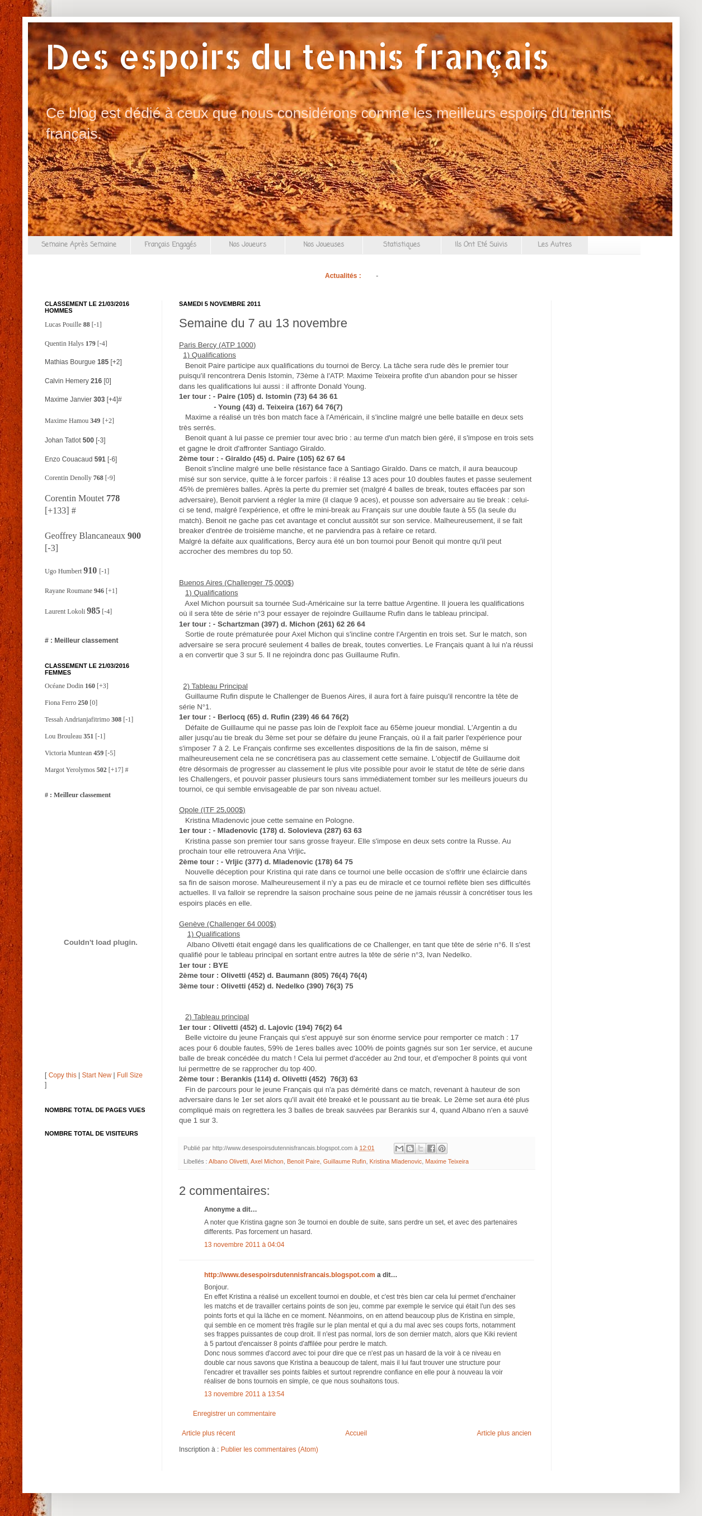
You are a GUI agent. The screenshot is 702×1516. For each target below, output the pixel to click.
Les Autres (555, 245)
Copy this (63, 1075)
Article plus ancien (504, 1433)
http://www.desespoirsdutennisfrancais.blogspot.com (289, 1275)
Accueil (356, 1433)
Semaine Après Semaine (79, 245)
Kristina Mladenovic (396, 1161)
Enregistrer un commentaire (234, 1414)
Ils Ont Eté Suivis (481, 245)
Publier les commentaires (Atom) (269, 1449)
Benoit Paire (303, 1161)
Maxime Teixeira (447, 1161)
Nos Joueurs (247, 245)
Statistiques (402, 245)
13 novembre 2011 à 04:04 (244, 1245)
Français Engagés (170, 245)
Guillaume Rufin (344, 1161)
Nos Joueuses (323, 245)
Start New (97, 1075)
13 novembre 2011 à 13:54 (244, 1394)
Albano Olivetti (228, 1161)
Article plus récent (208, 1433)
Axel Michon (267, 1161)
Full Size (130, 1075)
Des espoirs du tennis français (297, 56)
